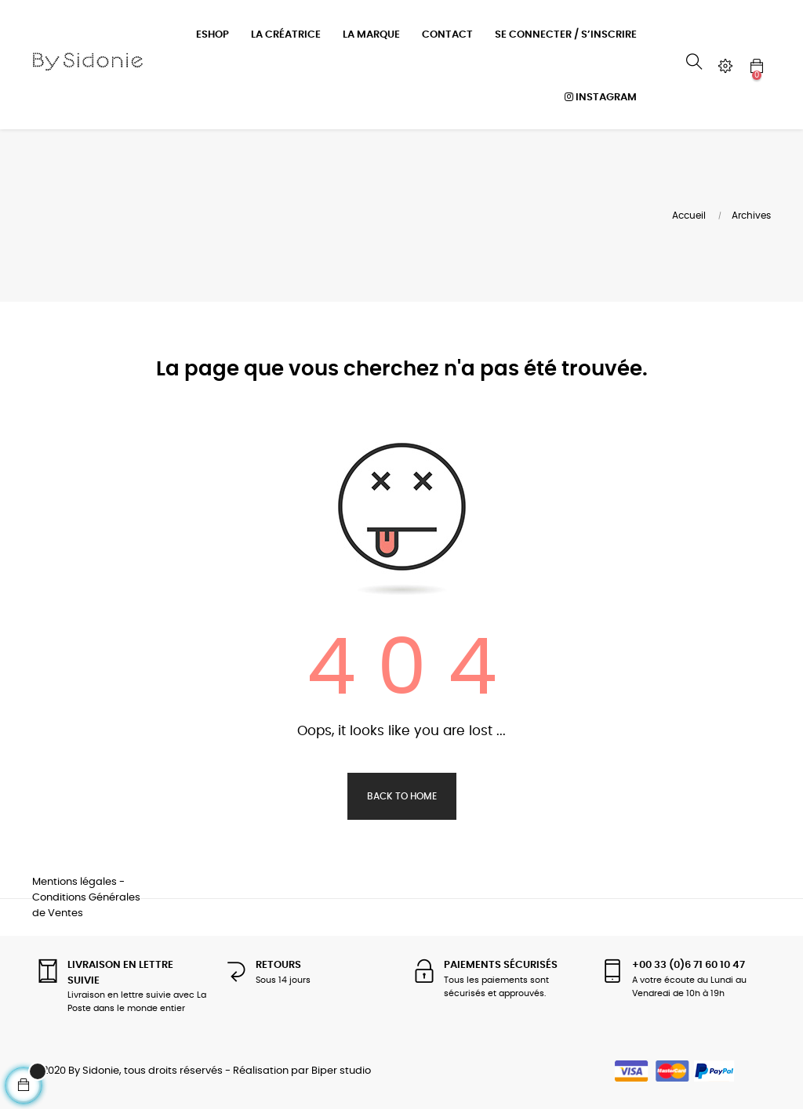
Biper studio (341, 1069)
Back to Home (402, 794)
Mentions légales (74, 880)
